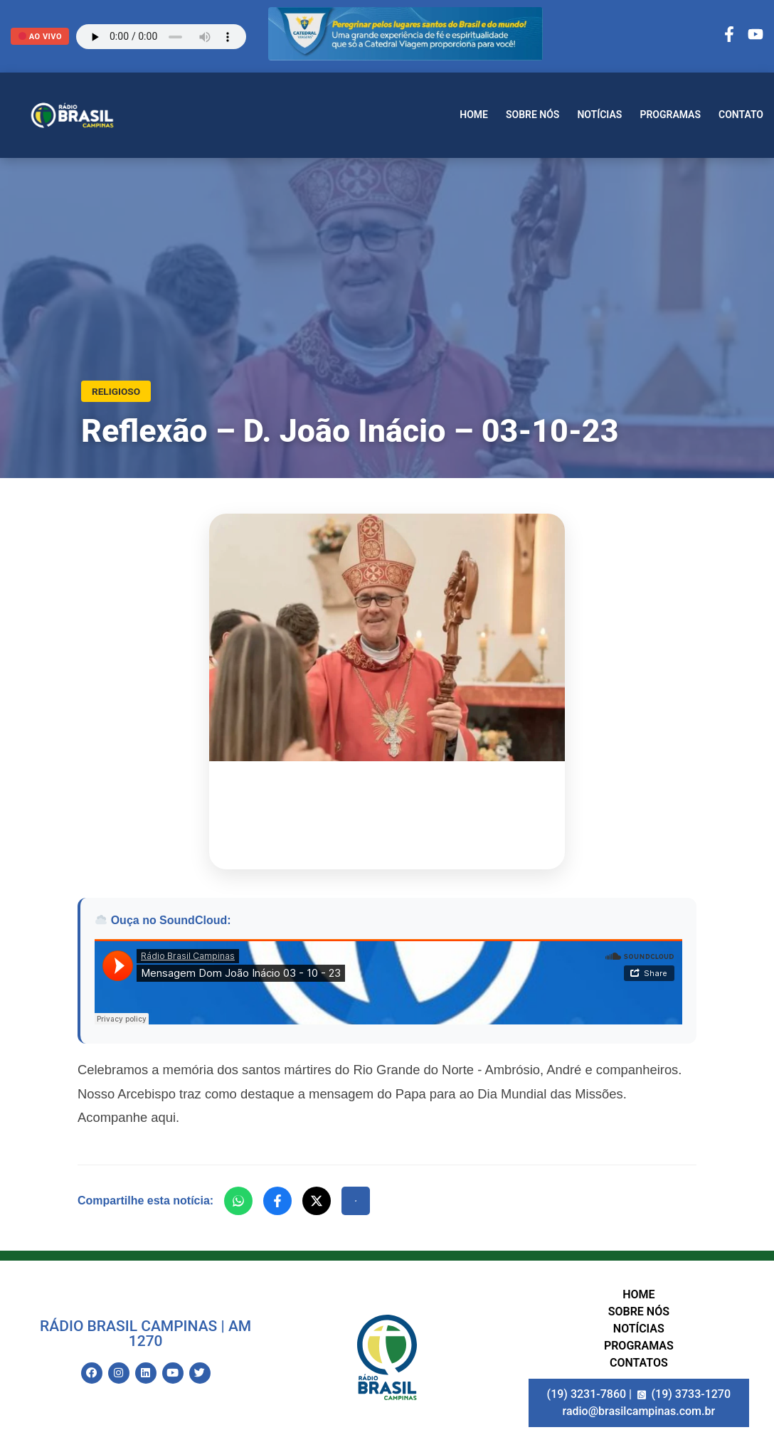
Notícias (599, 114)
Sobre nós (532, 114)
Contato (741, 114)
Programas (670, 114)
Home (474, 114)
